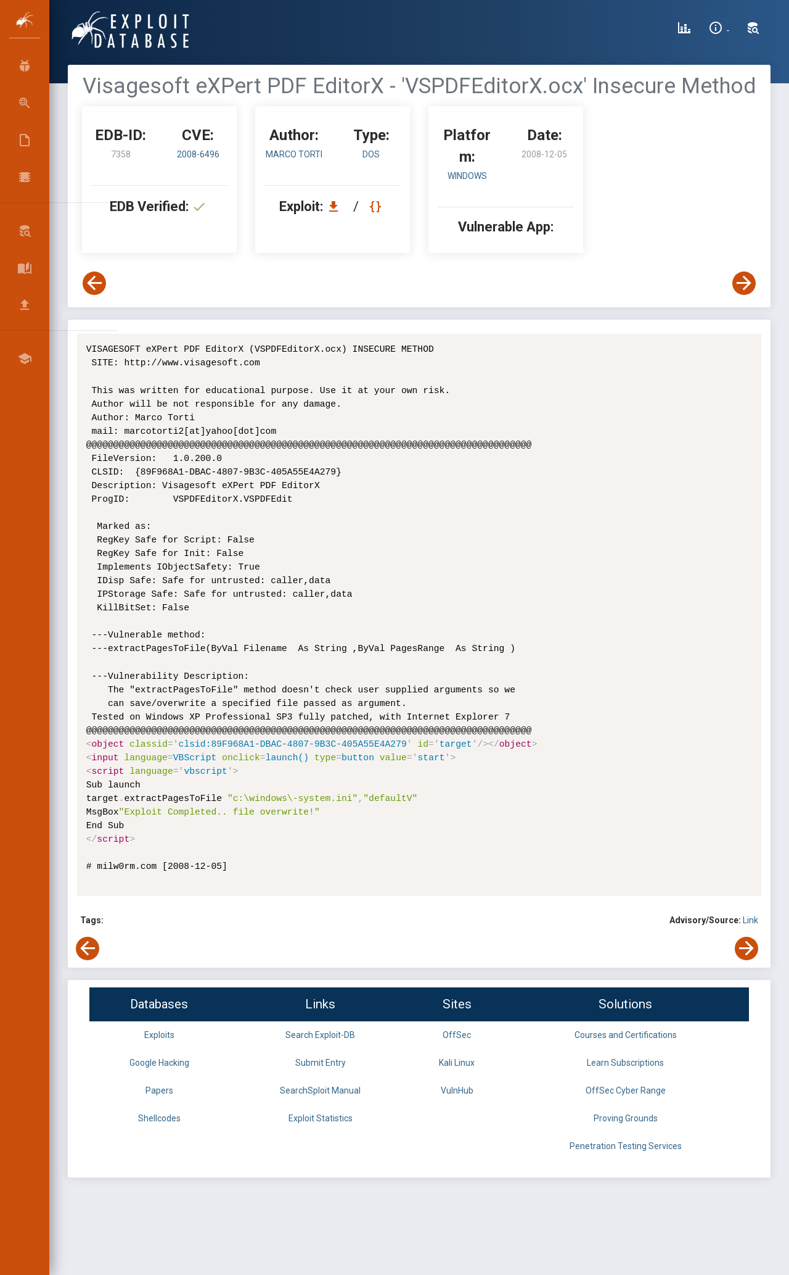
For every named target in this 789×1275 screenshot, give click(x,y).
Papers (159, 1090)
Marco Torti (294, 154)
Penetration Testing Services (626, 1146)
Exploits (159, 1035)
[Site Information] (719, 29)
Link (750, 920)
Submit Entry (320, 1063)
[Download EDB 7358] (336, 206)
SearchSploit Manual (320, 1090)
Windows (467, 176)
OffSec (457, 1035)
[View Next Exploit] (744, 283)
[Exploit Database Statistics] (684, 29)
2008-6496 (198, 154)
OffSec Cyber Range (626, 1090)
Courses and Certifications (625, 1035)
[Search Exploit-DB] (753, 29)
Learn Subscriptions (625, 1063)
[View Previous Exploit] (94, 283)
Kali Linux (457, 1063)
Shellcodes (159, 1118)
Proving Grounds (626, 1118)
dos (371, 154)
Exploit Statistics (320, 1118)
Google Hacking (159, 1063)
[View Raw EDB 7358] (377, 206)
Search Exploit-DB (320, 1035)
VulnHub (457, 1090)
